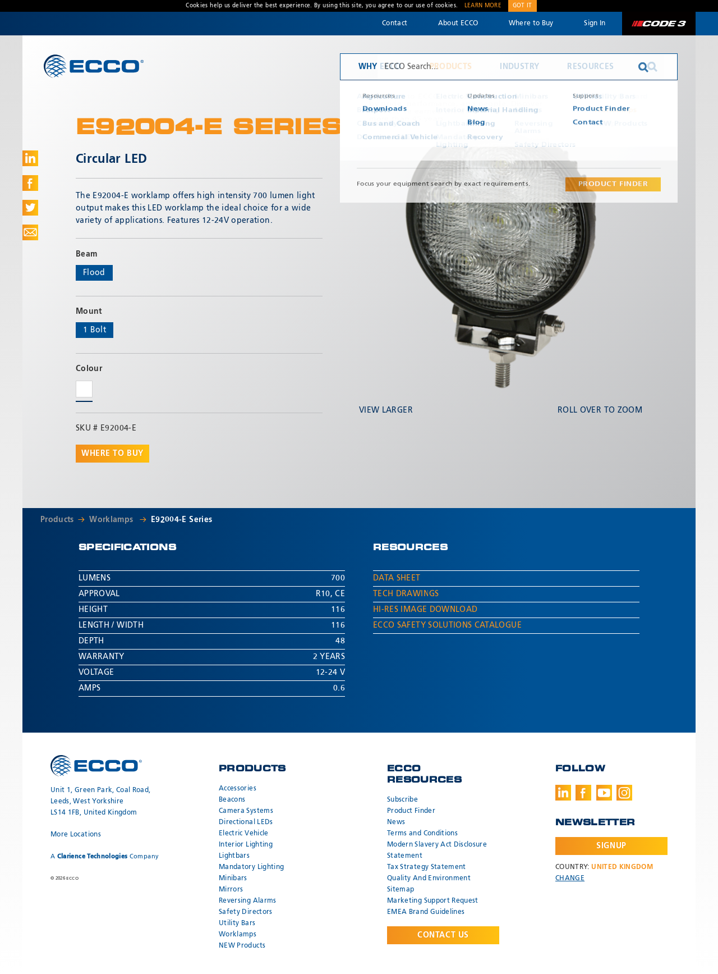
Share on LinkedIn (30, 158)
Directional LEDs (246, 822)
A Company (104, 856)
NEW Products (242, 946)
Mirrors (231, 889)
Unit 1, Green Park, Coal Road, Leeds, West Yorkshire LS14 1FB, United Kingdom (100, 801)
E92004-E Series (181, 520)
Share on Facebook (30, 183)
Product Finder (411, 811)
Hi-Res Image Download (425, 610)
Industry (519, 67)
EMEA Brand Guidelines (425, 912)
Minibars (233, 878)
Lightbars (234, 856)
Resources (590, 67)
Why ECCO (380, 67)
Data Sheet (397, 578)
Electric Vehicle (244, 833)
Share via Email (30, 232)
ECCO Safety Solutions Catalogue (447, 625)
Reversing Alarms (248, 901)
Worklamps (112, 520)
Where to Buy (531, 23)
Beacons (232, 800)
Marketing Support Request (432, 901)
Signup (611, 846)
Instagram (624, 793)
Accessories (237, 788)
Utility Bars (237, 923)
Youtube (604, 793)
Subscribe (402, 800)
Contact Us (443, 935)
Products (451, 67)
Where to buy (112, 454)
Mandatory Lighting (251, 867)
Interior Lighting (246, 845)
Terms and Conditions (422, 833)
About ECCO (458, 23)
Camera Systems (246, 811)
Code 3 (658, 23)
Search (652, 67)
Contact (394, 23)
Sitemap (400, 889)
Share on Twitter (30, 208)
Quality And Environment (429, 878)
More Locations (75, 834)
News (396, 822)
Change (569, 878)
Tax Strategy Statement (426, 867)
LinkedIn (563, 793)
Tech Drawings (406, 594)
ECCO (94, 66)
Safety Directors (246, 912)
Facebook (583, 793)
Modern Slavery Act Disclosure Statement (437, 850)
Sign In (594, 23)
